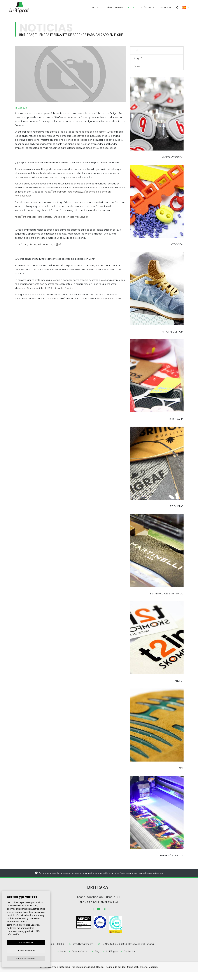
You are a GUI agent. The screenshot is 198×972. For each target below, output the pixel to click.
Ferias (136, 66)
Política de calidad (116, 966)
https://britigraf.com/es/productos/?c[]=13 (38, 244)
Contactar (164, 7)
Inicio (95, 7)
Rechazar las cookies (25, 958)
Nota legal (65, 966)
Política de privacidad (83, 966)
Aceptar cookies (26, 941)
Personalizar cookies (25, 950)
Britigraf (24, 8)
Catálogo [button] (145, 7)
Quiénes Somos (114, 7)
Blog (131, 7)
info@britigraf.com (111, 298)
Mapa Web (133, 966)
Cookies (100, 966)
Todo (136, 50)
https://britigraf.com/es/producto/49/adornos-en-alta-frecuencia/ (51, 216)
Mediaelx (153, 966)
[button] (177, 7)
